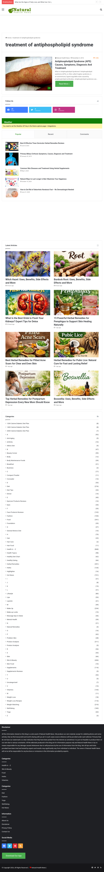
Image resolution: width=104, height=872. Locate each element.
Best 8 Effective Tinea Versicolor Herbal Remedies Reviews (42, 143)
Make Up (10, 608)
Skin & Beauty (12, 660)
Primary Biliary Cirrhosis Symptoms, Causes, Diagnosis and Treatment (46, 154)
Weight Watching (13, 704)
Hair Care (10, 542)
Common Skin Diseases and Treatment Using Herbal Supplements (44, 168)
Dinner (9, 494)
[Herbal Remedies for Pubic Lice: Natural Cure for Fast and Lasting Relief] (76, 344)
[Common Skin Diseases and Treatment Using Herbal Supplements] (11, 171)
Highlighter (11, 571)
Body (8, 457)
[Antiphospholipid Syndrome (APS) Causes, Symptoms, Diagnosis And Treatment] (28, 74)
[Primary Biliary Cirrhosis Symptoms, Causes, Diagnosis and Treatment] (11, 159)
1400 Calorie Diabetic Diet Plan (18, 427)
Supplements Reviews (15, 671)
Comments (84, 134)
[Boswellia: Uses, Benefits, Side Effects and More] (76, 383)
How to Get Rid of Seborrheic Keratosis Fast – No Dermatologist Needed (47, 190)
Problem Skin (11, 638)
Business (10, 468)
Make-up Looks (12, 612)
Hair (8, 538)
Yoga (9, 712)
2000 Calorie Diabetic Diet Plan (18, 431)
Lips (8, 597)
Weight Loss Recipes (14, 701)
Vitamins (10, 690)
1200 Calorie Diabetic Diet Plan (18, 423)
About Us (5, 820)
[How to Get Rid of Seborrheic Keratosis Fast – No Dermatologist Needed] (11, 192)
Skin (8, 656)
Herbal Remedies (13, 564)
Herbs (9, 568)
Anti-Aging (10, 438)
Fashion (10, 516)
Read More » (64, 84)
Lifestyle (10, 593)
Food (9, 520)
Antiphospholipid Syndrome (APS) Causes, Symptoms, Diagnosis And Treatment (73, 64)
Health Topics (12, 553)
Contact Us (6, 832)
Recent (50, 134)
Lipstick (9, 601)
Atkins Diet (11, 446)
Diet (8, 486)
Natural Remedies (13, 627)
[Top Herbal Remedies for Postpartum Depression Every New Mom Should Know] (27, 383)
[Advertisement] (52, 22)
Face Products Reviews (15, 512)
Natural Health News (63, 58)
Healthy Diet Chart (13, 557)
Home (8, 38)
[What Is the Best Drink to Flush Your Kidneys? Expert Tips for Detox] (27, 302)
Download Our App (14, 856)
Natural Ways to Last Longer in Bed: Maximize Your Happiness (43, 179)
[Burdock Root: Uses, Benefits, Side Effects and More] (76, 264)
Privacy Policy (7, 828)
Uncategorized (12, 682)
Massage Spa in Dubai (15, 616)
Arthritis (10, 442)
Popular (18, 134)
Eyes (8, 505)
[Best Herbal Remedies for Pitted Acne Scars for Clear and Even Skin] (27, 344)
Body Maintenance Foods (16, 460)
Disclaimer (5, 824)
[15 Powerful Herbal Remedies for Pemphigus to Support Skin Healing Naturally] (76, 302)
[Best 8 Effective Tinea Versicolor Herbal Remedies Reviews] (11, 146)
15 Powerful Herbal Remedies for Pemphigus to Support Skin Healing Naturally (73, 321)
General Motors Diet (14, 531)
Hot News (10, 575)
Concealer (10, 479)
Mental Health (12, 619)
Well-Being (10, 708)
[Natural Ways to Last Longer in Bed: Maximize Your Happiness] (11, 182)
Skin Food (10, 664)
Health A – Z (11, 549)
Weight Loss (11, 697)
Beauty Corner (12, 453)
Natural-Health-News (39, 868)
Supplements (11, 667)
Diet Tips (10, 490)
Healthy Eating (12, 560)
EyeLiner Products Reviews (16, 501)
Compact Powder (13, 475)
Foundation (11, 523)
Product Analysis (13, 642)
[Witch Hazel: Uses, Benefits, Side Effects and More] (27, 264)
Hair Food (10, 545)
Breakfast (10, 464)
